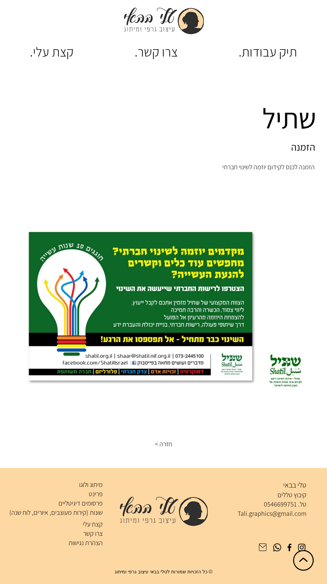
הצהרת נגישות (85, 542)
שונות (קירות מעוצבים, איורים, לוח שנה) (56, 512)
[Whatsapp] (277, 547)
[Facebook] (289, 547)
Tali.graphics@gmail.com (272, 513)
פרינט (96, 494)
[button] (163, 444)
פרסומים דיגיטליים (80, 503)
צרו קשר (93, 533)
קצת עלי (93, 524)
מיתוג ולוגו (91, 484)
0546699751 (280, 504)
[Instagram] (302, 547)
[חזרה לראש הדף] (303, 560)
